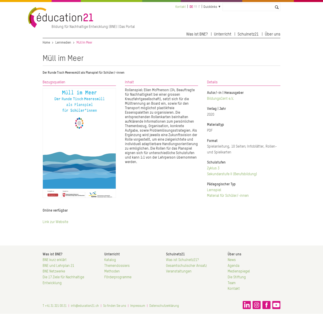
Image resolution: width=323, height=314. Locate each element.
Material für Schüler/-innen (228, 196)
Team (232, 283)
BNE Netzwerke (54, 271)
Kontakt (180, 7)
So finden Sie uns (114, 305)
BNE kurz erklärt (55, 260)
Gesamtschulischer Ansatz (186, 266)
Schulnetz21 (248, 34)
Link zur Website (55, 222)
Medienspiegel (239, 271)
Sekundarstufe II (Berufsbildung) (232, 174)
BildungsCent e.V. (220, 99)
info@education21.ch (85, 305)
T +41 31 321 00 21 (55, 305)
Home (46, 42)
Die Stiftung (237, 277)
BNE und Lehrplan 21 (58, 266)
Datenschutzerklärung (164, 305)
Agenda (233, 266)
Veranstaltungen (179, 271)
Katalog (110, 260)
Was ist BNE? (197, 34)
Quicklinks (210, 7)
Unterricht (222, 34)
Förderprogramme (117, 277)
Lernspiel (214, 190)
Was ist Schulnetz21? (182, 260)
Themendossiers (117, 266)
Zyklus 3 (213, 168)
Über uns (272, 34)
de (191, 7)
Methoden (112, 271)
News (232, 260)
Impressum (137, 305)
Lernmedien (63, 42)
